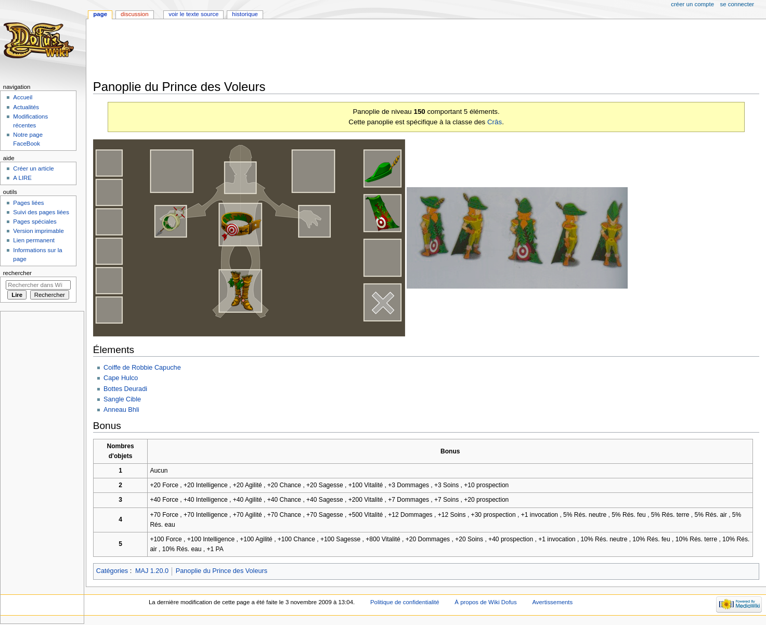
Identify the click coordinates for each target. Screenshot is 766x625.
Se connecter (737, 4)
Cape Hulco (120, 378)
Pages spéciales (34, 221)
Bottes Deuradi (125, 389)
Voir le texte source (193, 14)
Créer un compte (692, 4)
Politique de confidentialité (404, 602)
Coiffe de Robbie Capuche (142, 367)
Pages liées (28, 203)
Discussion (134, 14)
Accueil (22, 97)
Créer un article (33, 168)
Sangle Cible (122, 399)
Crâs (494, 122)
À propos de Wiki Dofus (485, 602)
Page (100, 14)
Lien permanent (34, 240)
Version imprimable (38, 231)
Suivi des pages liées (41, 212)
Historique (245, 14)
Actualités (26, 107)
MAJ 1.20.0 (151, 571)
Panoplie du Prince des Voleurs (221, 571)
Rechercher (17, 273)
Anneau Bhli (121, 409)
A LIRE (22, 178)
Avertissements (552, 602)
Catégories (112, 571)
